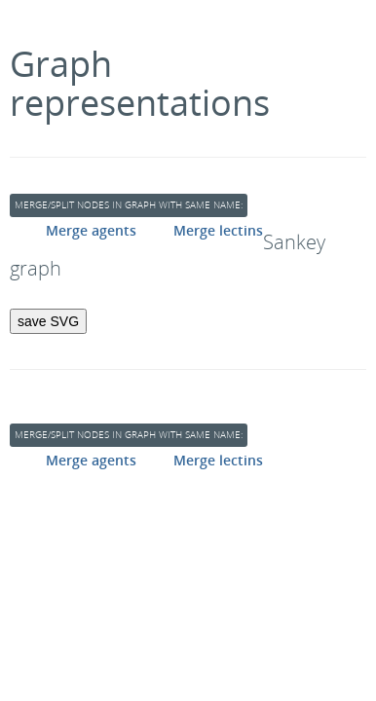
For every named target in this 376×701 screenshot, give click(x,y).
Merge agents (91, 230)
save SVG (48, 321)
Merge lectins (218, 230)
